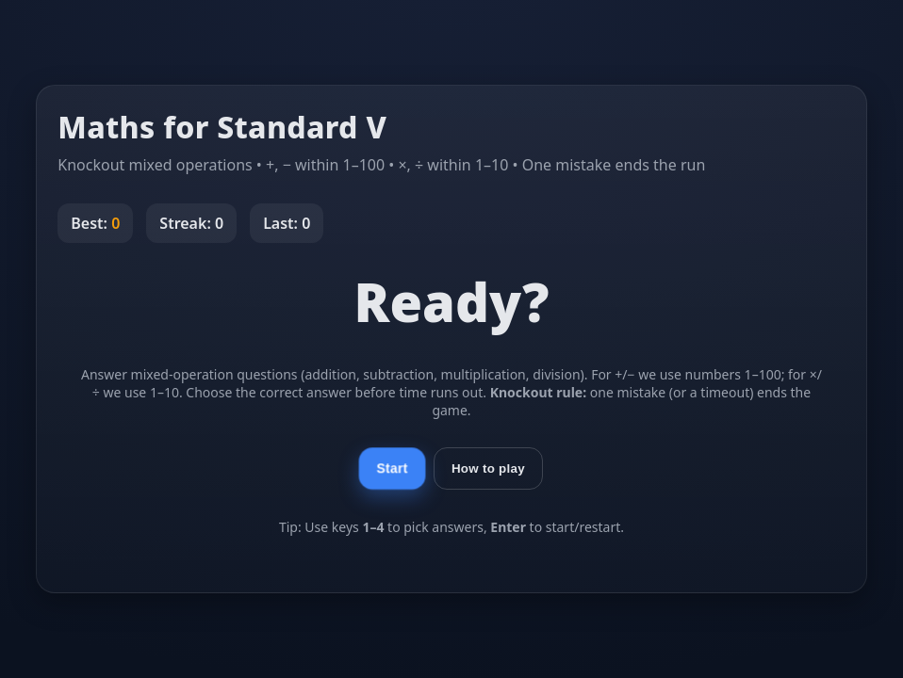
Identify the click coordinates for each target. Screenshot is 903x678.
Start (391, 468)
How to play (488, 468)
